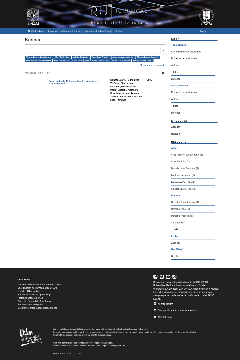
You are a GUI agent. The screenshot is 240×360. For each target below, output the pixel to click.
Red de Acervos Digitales (30, 304)
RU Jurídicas (37, 31)
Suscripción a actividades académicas (176, 310)
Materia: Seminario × (81, 57)
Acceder (175, 127)
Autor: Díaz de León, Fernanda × (38, 60)
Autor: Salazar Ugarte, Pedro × (118, 60)
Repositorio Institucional (60, 31)
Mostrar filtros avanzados (153, 65)
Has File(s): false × (63, 57)
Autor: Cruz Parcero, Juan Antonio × (68, 60)
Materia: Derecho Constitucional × (39, 57)
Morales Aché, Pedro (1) (183, 182)
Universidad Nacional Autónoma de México (40, 284)
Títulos (174, 72)
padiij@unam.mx (117, 346)
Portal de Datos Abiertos (30, 298)
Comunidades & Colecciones (186, 51)
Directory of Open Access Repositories (37, 308)
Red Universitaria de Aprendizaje (34, 294)
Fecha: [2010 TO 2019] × (94, 60)
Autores (175, 65)
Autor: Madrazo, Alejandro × (123, 57)
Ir (163, 50)
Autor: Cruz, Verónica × (101, 57)
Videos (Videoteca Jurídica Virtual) (94, 31)
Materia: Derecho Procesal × (148, 57)
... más (174, 229)
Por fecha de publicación (184, 58)
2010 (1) (175, 242)
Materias (175, 79)
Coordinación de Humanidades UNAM (37, 288)
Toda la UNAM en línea (29, 291)
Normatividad (163, 317)
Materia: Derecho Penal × (142, 60)
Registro (175, 133)
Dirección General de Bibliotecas (34, 301)
